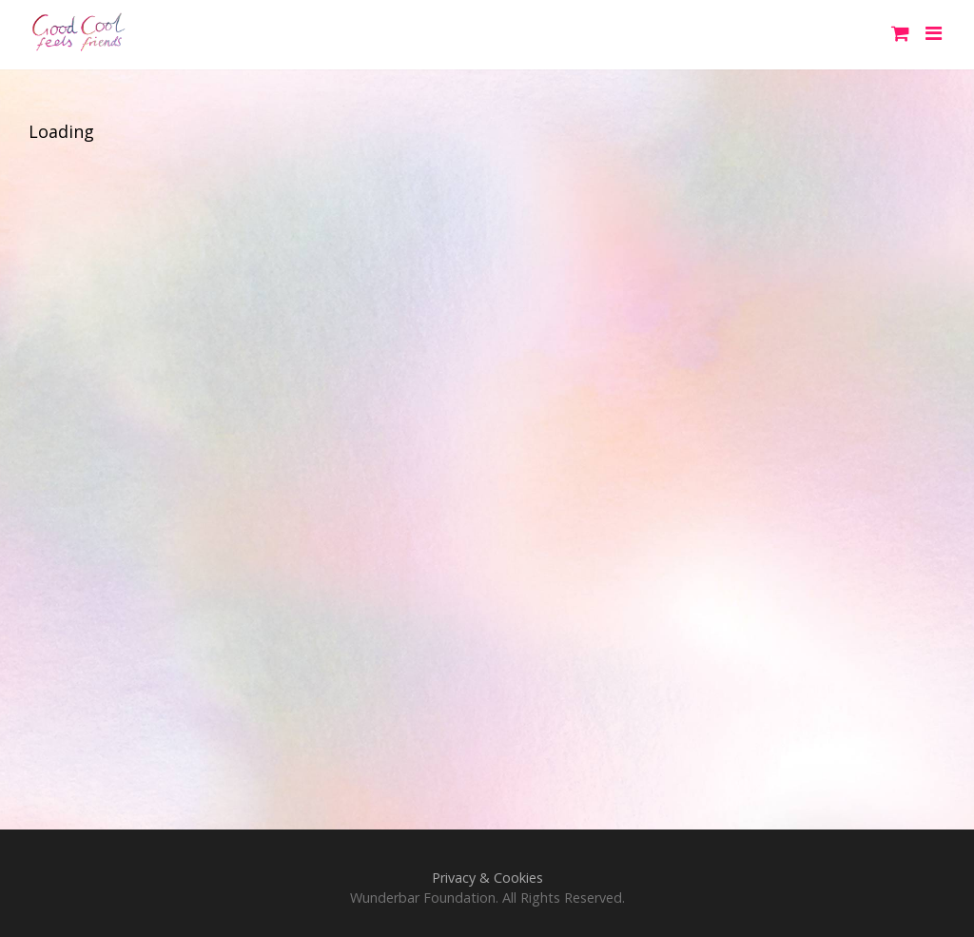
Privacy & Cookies (487, 878)
